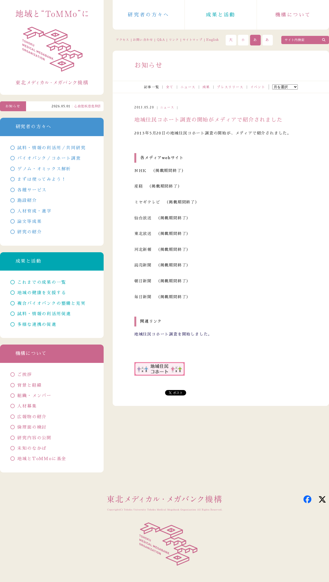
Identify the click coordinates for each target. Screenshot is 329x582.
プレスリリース (230, 87)
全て (170, 87)
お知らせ (13, 106)
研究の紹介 (29, 232)
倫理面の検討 (32, 427)
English (212, 39)
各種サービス (32, 190)
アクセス (122, 39)
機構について (293, 14)
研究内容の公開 (34, 438)
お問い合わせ (143, 39)
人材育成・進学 (34, 211)
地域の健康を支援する (41, 293)
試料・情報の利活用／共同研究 (51, 148)
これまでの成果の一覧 (41, 282)
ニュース (187, 87)
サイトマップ (192, 39)
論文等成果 (29, 221)
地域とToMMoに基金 (41, 459)
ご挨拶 (24, 374)
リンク (174, 39)
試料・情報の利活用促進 (44, 314)
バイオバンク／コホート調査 (49, 158)
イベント (257, 87)
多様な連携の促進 (36, 324)
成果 (206, 87)
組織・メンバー (34, 396)
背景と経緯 (29, 385)
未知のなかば (32, 448)
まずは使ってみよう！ (41, 179)
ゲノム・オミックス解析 (44, 169)
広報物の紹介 (32, 417)
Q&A (161, 39)
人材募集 (27, 406)
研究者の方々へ (148, 14)
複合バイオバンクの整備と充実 (51, 303)
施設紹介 (27, 200)
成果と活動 (221, 14)
